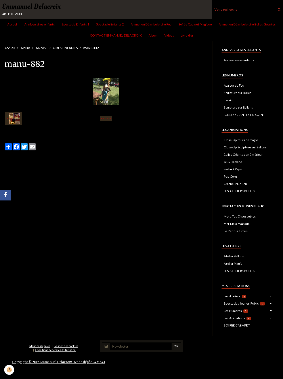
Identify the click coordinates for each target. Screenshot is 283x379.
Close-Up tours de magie (241, 140)
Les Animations (237, 319)
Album (153, 36)
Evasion (229, 101)
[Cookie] (9, 370)
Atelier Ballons (234, 257)
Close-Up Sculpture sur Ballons (245, 148)
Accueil (12, 25)
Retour (106, 119)
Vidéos (169, 36)
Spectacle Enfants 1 (75, 25)
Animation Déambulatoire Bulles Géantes (247, 25)
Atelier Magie (233, 264)
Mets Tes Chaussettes (240, 217)
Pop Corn (230, 177)
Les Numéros (236, 311)
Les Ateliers (235, 297)
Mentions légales (39, 346)
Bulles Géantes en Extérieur (243, 155)
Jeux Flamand (233, 162)
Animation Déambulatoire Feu (151, 25)
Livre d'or (187, 36)
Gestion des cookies (66, 346)
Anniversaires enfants (39, 25)
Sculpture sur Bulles (237, 93)
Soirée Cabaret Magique (195, 25)
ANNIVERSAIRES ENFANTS (57, 49)
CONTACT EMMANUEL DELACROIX (116, 36)
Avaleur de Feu (234, 86)
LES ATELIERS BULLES (239, 192)
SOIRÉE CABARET (237, 326)
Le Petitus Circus (236, 231)
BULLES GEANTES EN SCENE (244, 115)
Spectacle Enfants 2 (110, 25)
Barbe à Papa (233, 170)
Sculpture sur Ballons (238, 108)
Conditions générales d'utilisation (55, 350)
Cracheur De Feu (235, 184)
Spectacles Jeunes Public (244, 304)
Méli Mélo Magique (237, 224)
